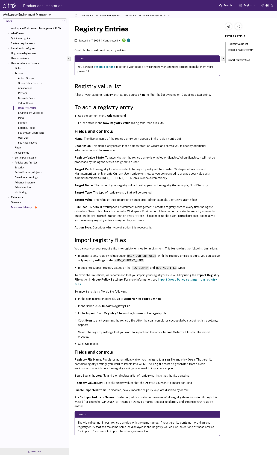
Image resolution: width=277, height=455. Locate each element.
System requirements (23, 43)
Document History (24, 207)
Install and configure (23, 48)
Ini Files (22, 122)
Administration (22, 187)
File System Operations (31, 132)
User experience (20, 58)
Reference (17, 197)
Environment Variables (30, 112)
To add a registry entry (240, 51)
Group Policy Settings (30, 83)
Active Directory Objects (28, 172)
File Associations (27, 142)
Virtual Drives (25, 103)
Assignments (21, 152)
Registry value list (240, 43)
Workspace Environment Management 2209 (36, 28)
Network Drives (27, 98)
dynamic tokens (104, 67)
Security (19, 167)
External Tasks (26, 127)
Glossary (16, 202)
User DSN (23, 137)
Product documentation (43, 6)
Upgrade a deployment (24, 53)
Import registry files (241, 59)
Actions (18, 73)
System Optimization (25, 157)
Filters (18, 147)
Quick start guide (21, 38)
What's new (17, 33)
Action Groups (26, 78)
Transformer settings (26, 177)
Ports (21, 117)
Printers (22, 93)
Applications (25, 88)
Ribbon (18, 68)
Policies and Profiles (25, 162)
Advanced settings (25, 182)
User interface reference (25, 63)
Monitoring (20, 192)
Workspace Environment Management (101, 15)
